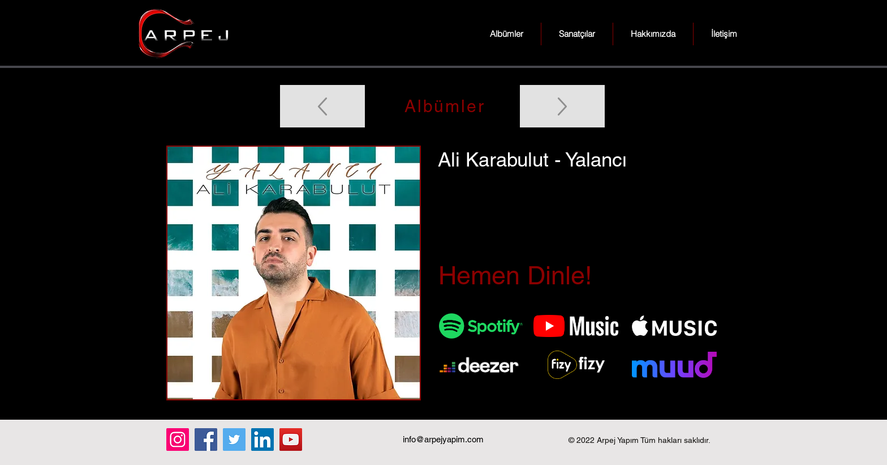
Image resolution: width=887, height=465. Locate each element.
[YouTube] (290, 439)
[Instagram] (177, 439)
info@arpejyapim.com (443, 439)
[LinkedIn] (262, 439)
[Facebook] (206, 439)
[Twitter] (234, 439)
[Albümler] (443, 106)
